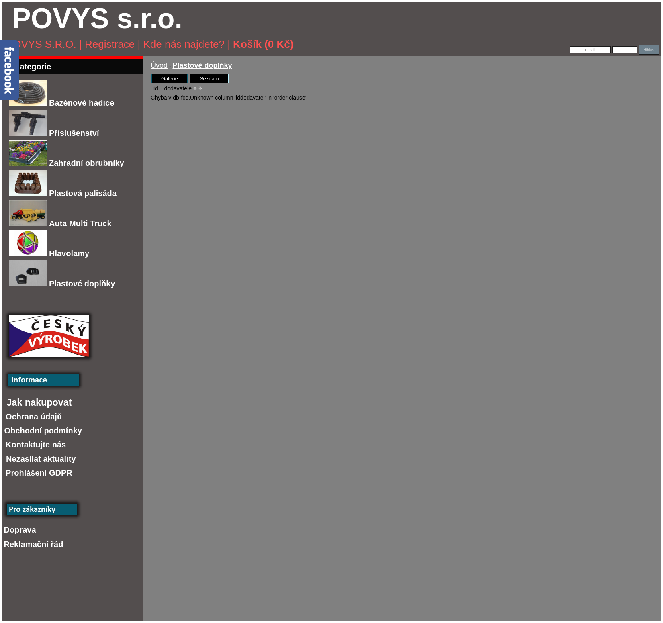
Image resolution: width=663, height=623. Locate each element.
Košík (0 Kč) (263, 44)
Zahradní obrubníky (66, 163)
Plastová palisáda (63, 193)
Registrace (110, 44)
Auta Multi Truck (60, 223)
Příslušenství (54, 133)
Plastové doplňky (62, 283)
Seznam (209, 79)
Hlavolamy (49, 253)
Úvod (159, 65)
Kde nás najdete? (184, 44)
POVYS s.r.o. (41, 44)
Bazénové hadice (61, 102)
